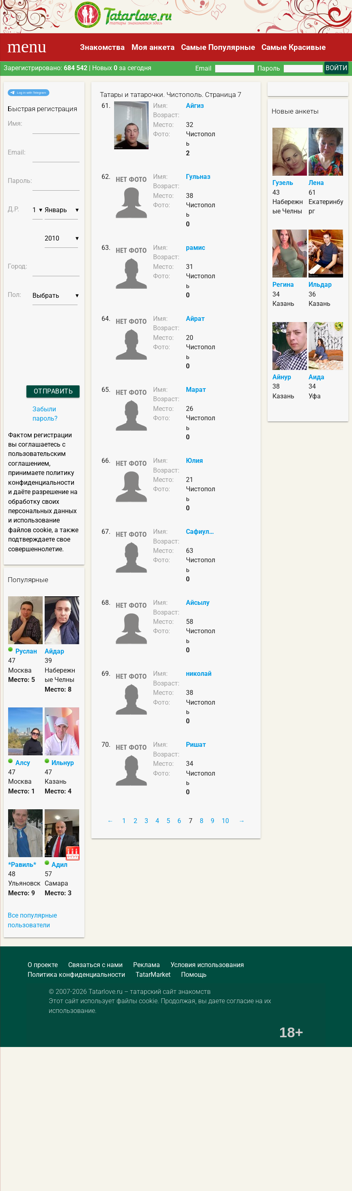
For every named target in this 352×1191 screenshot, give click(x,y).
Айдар (54, 651)
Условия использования (207, 965)
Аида (316, 377)
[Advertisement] (59, 1054)
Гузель (282, 183)
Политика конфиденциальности (76, 974)
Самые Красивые (293, 47)
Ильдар (320, 284)
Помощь (194, 974)
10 (225, 821)
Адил (59, 865)
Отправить (53, 391)
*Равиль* (22, 865)
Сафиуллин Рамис (201, 531)
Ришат (196, 744)
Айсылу (197, 602)
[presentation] (36, 334)
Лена (316, 183)
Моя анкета (153, 47)
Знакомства (102, 47)
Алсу (22, 763)
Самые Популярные (218, 47)
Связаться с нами (95, 965)
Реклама (146, 965)
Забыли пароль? (45, 414)
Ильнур (63, 763)
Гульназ (198, 177)
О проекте (43, 965)
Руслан (26, 651)
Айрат (195, 318)
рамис (195, 248)
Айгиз (195, 106)
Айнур (281, 377)
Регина (283, 284)
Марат (196, 389)
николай (199, 673)
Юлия (194, 460)
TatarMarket (153, 974)
